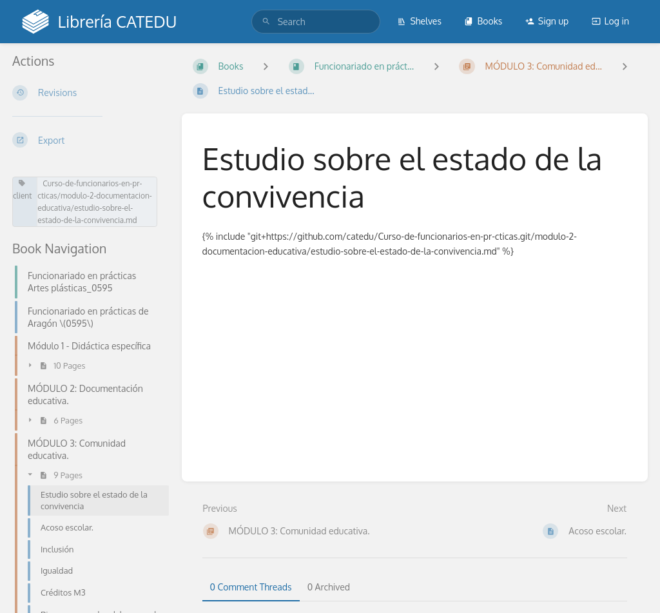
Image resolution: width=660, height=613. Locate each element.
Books (483, 20)
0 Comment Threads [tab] (251, 586)
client (22, 189)
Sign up (546, 20)
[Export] (86, 139)
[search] (315, 22)
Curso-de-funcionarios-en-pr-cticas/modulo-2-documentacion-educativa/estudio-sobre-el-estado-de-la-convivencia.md (94, 202)
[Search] (266, 21)
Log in (610, 20)
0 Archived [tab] (328, 586)
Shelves (419, 20)
